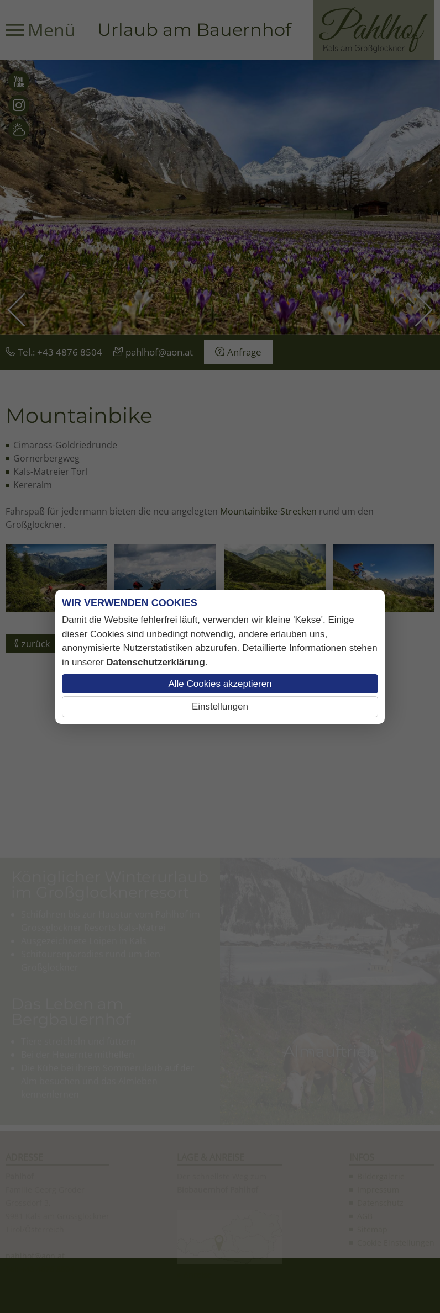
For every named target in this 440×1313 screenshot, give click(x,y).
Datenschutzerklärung (155, 662)
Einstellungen (220, 706)
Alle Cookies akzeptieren (219, 684)
